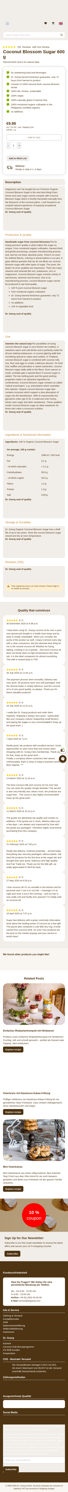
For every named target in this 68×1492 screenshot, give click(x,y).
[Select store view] (61, 23)
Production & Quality (18, 234)
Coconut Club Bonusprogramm (18, 1346)
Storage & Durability (18, 522)
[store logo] (34, 11)
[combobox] (34, 35)
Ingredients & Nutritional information (28, 434)
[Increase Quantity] (19, 145)
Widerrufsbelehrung (13, 1328)
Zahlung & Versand (12, 1315)
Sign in (56, 586)
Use (7, 336)
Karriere (7, 1343)
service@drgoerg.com (26, 1300)
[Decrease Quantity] (8, 145)
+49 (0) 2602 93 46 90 (26, 1297)
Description (13, 182)
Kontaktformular (11, 1319)
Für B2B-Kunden (11, 1350)
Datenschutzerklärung (14, 1325)
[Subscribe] (11, 1469)
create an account (21, 588)
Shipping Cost (28, 127)
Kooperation (9, 1353)
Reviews (14, 562)
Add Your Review (40, 47)
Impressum (8, 1332)
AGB (5, 1322)
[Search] (61, 35)
